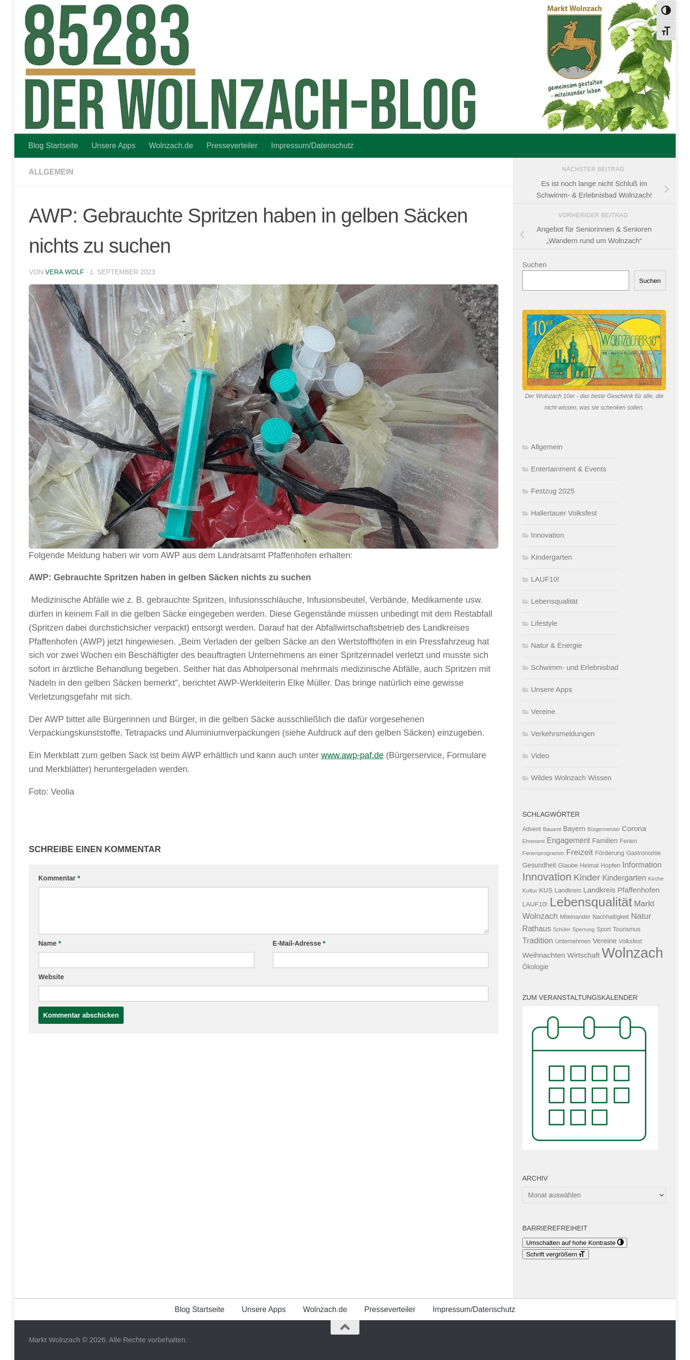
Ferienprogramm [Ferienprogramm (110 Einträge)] (543, 853)
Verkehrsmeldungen (563, 733)
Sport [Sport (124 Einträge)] (604, 929)
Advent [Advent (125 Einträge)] (531, 829)
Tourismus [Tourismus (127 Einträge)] (627, 929)
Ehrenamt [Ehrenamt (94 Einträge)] (533, 841)
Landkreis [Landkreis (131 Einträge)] (567, 890)
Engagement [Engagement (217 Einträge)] (568, 840)
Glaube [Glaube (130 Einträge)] (568, 865)
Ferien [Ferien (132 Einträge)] (628, 840)
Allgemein (51, 172)
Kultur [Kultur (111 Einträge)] (529, 890)
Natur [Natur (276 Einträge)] (641, 916)
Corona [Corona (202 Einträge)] (634, 828)
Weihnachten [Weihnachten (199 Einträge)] (543, 955)
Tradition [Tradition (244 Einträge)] (537, 940)
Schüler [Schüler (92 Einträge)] (561, 929)
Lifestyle (544, 623)
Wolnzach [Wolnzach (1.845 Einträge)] (632, 953)
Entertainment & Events (569, 469)
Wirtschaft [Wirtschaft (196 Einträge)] (583, 955)
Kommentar (59, 878)
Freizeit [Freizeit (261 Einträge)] (579, 852)
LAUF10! (545, 579)
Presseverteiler (232, 145)
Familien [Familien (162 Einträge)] (605, 840)
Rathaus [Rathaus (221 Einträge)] (536, 928)
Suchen (534, 264)
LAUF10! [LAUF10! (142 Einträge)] (535, 904)
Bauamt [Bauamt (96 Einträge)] (552, 829)
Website (51, 977)
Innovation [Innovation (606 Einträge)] (547, 877)
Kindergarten (551, 557)
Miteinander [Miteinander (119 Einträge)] (575, 917)
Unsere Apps (114, 145)
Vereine (543, 711)
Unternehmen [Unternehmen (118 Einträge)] (572, 941)
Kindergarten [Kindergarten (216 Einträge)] (624, 878)
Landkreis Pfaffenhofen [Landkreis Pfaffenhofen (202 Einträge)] (621, 890)
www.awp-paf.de (352, 755)
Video (540, 755)
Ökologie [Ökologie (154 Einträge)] (535, 967)
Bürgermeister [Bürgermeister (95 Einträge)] (603, 829)
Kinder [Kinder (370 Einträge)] (587, 877)
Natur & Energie (556, 645)
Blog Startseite (53, 145)
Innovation (547, 535)
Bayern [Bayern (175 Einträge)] (574, 828)
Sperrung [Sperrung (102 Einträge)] (584, 929)
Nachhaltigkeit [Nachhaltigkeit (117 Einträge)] (610, 917)
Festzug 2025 (553, 491)
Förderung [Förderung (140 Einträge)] (609, 852)
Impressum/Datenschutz (312, 145)
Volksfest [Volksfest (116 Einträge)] (630, 941)
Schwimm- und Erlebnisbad (575, 667)
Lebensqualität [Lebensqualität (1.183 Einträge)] (591, 902)
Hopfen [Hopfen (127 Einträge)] (611, 865)
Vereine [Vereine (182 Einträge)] (605, 941)
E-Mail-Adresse (299, 943)
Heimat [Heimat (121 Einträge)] (589, 865)
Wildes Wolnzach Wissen (571, 778)
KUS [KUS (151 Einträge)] (545, 890)
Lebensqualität (554, 601)
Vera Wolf (64, 272)
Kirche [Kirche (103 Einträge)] (656, 878)
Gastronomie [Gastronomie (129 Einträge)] (643, 853)
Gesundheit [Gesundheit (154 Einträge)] (539, 865)
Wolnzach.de (171, 145)
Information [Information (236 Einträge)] (642, 864)
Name (49, 943)
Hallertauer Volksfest (564, 513)
